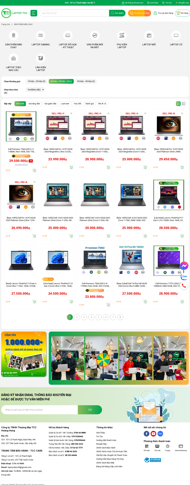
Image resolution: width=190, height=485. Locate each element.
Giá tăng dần (34, 103)
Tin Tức (99, 436)
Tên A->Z (102, 103)
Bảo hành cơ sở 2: (63, 455)
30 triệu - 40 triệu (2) (86, 81)
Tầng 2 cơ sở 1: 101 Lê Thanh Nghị (16, 456)
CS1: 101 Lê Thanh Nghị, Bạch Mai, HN (18, 439)
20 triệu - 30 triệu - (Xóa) (61, 81)
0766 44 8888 (12, 463)
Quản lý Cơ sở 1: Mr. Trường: (67, 433)
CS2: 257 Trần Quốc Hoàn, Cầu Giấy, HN (18, 443)
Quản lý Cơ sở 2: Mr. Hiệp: (66, 436)
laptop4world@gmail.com (16, 467)
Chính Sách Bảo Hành (105, 448)
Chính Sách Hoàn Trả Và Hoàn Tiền (111, 451)
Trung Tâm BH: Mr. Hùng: (66, 444)
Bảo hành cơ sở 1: (63, 451)
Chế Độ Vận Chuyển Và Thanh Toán (111, 455)
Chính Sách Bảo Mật (105, 463)
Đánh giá (90, 103)
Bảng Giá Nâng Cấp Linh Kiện (109, 466)
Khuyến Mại (101, 444)
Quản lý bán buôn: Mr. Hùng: (67, 440)
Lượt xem (65, 103)
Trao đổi (77, 103)
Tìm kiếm (119, 13)
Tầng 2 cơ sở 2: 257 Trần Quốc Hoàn (17, 460)
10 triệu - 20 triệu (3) (36, 81)
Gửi (90, 410)
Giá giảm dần (50, 103)
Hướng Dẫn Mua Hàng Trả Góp (110, 459)
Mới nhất (20, 103)
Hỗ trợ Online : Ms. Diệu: (66, 448)
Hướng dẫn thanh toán (106, 440)
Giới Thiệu (100, 433)
